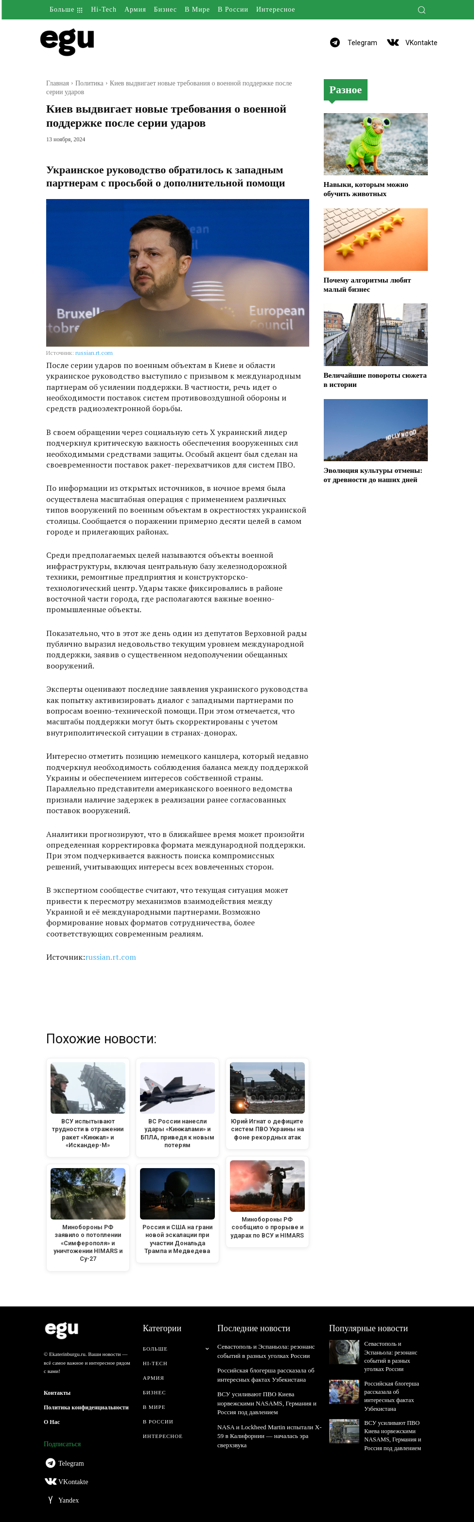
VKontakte (421, 43)
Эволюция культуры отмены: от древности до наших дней (373, 468)
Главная (57, 83)
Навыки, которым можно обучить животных (363, 188)
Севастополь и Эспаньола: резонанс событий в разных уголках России (392, 1351)
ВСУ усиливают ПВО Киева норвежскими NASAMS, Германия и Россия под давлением (269, 1400)
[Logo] (89, 44)
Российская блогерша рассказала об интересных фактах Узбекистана (391, 1381)
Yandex (68, 1500)
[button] (421, 9)
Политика (89, 83)
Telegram (362, 43)
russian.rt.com (94, 352)
